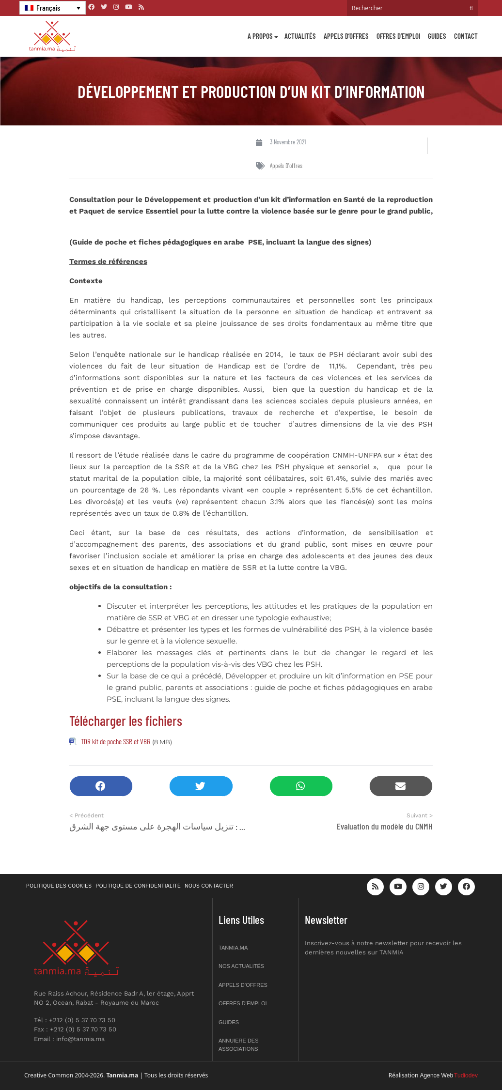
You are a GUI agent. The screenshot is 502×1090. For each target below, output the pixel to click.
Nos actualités (241, 966)
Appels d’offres (346, 35)
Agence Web (437, 1075)
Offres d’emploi (398, 35)
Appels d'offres (286, 165)
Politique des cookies (59, 886)
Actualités (300, 35)
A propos (260, 35)
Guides (437, 35)
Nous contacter (209, 886)
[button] (101, 786)
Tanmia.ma (233, 948)
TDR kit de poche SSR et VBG (115, 741)
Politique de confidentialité (138, 886)
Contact (466, 35)
